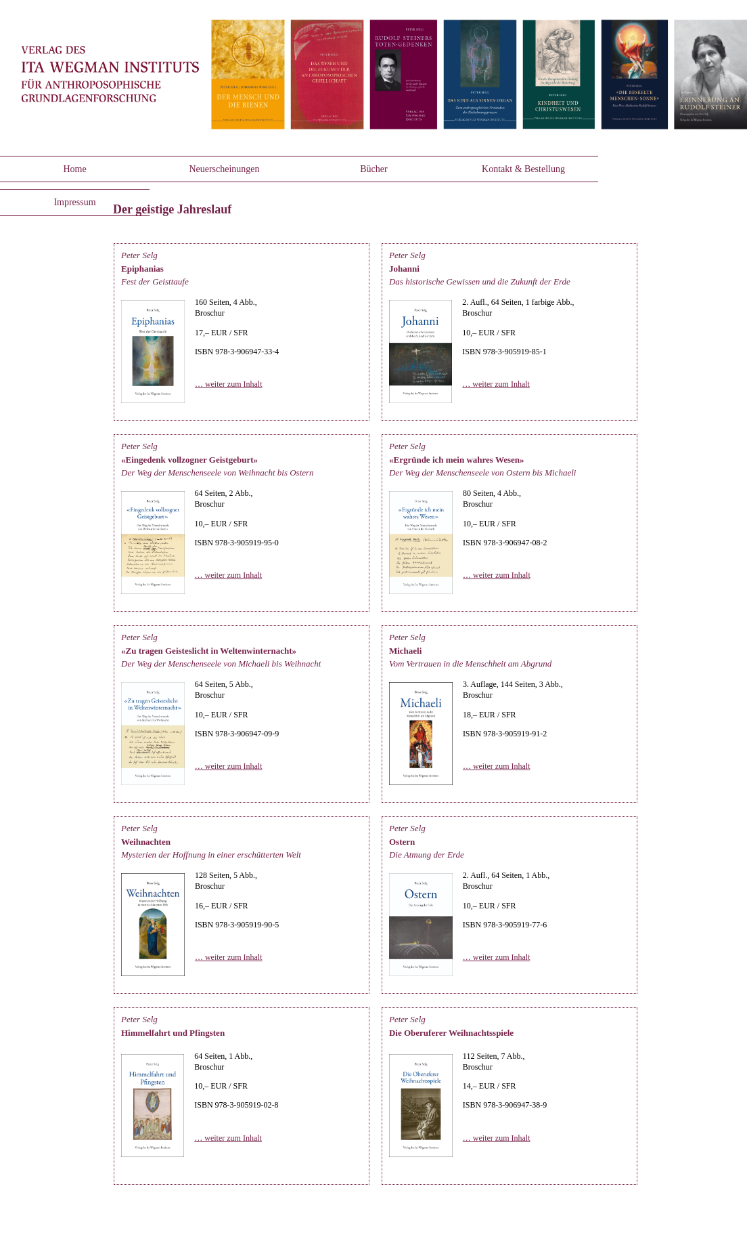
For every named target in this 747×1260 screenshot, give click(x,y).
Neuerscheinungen (224, 169)
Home (74, 169)
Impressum (74, 202)
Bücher (373, 169)
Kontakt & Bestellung (523, 169)
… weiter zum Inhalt (229, 384)
